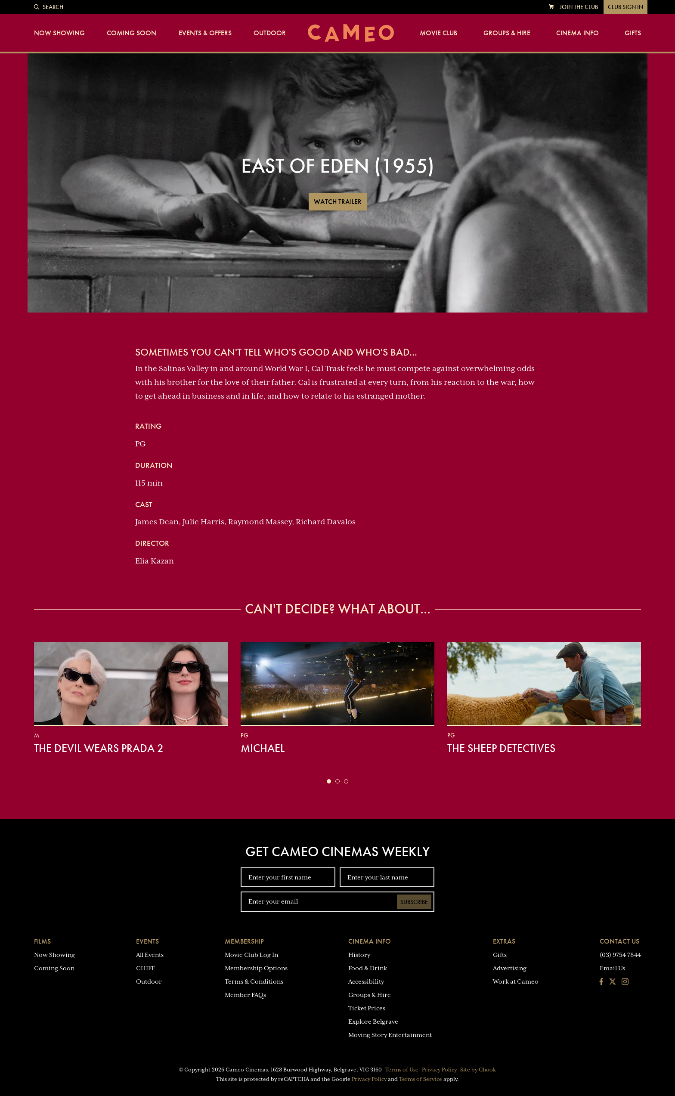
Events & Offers (205, 33)
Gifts (633, 33)
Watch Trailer (338, 201)
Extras (504, 941)
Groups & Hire (506, 33)
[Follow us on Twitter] (612, 982)
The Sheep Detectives (501, 748)
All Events (150, 954)
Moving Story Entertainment (390, 1034)
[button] (329, 781)
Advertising (509, 968)
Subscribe (414, 902)
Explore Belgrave (373, 1021)
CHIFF (145, 968)
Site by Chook (478, 1070)
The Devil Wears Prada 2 (99, 748)
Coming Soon (131, 33)
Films (42, 941)
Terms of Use (401, 1070)
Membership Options (256, 968)
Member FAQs (245, 994)
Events (147, 941)
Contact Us (619, 941)
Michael (263, 748)
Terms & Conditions (254, 981)
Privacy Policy (439, 1070)
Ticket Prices (366, 1008)
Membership (244, 941)
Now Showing (59, 33)
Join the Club (579, 7)
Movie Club (438, 33)
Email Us (612, 968)
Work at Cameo (516, 981)
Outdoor (270, 33)
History (359, 954)
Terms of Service (420, 1079)
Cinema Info (577, 33)
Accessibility (366, 981)
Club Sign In (625, 7)
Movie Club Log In (251, 954)
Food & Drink (367, 968)
